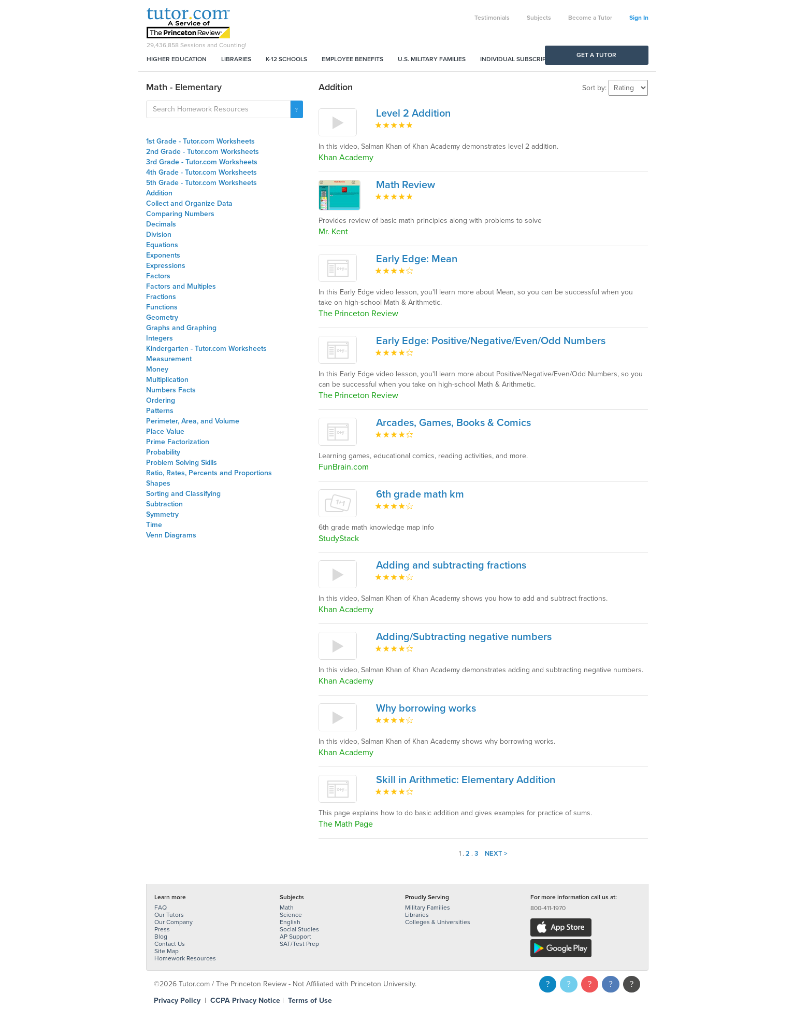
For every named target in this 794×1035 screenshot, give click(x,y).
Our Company (173, 922)
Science (291, 914)
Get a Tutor (596, 55)
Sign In (638, 17)
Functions (162, 307)
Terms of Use (310, 1000)
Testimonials (492, 17)
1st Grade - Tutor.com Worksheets (200, 141)
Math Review (405, 185)
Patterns (160, 410)
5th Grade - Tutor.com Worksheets (201, 182)
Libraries (236, 59)
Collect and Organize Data (189, 203)
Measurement (169, 359)
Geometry (162, 317)
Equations (162, 244)
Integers (159, 338)
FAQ (160, 907)
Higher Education (177, 59)
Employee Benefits (352, 59)
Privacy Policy (177, 1000)
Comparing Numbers (180, 213)
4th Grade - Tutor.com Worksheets (201, 172)
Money (157, 369)
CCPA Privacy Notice (245, 1000)
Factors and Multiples (181, 286)
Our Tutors (169, 914)
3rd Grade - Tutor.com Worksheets (201, 162)
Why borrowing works (426, 708)
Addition (159, 193)
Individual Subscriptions (522, 59)
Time (154, 524)
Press (162, 929)
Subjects (539, 17)
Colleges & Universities (437, 922)
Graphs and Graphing (181, 327)
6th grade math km (420, 494)
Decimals (161, 224)
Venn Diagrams (171, 535)
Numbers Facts (171, 390)
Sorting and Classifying (183, 493)
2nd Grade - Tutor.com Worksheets (202, 151)
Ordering (160, 400)
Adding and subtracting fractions (451, 565)
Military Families (427, 907)
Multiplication (167, 379)
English (290, 922)
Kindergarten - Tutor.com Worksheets (206, 348)
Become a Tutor (590, 17)
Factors (158, 276)
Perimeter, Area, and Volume (192, 421)
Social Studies (299, 929)
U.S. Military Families (432, 59)
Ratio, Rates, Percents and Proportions (209, 473)
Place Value (165, 431)
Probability (163, 452)
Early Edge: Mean (416, 259)
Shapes (158, 483)
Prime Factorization (177, 441)
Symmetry (162, 514)
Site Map (166, 951)
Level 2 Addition (413, 113)
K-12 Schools (286, 59)
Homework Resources (185, 958)
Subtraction (164, 504)
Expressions (165, 265)
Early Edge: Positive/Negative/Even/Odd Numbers (490, 341)
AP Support (295, 936)
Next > (496, 853)
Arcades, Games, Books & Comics (453, 423)
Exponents (163, 255)
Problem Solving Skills (181, 462)
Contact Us (169, 943)
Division (158, 234)
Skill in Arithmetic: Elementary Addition (465, 780)
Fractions (161, 296)
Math (287, 907)
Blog (160, 936)
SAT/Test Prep (299, 943)
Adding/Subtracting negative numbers (464, 637)
